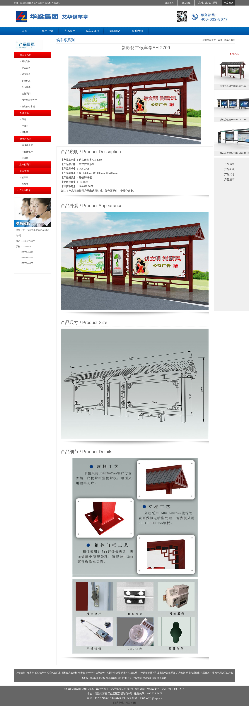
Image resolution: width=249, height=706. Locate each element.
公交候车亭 (40, 672)
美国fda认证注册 (129, 672)
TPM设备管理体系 (147, 672)
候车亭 (30, 672)
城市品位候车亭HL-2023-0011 (234, 119)
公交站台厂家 (54, 672)
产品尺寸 (229, 174)
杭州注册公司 (125, 678)
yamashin (90, 672)
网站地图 (130, 702)
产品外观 (229, 169)
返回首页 (169, 2)
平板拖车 (137, 678)
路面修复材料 (207, 672)
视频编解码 (111, 678)
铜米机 (81, 672)
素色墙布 (161, 678)
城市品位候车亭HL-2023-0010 (234, 153)
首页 (220, 40)
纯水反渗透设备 (97, 678)
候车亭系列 (229, 40)
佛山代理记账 (192, 672)
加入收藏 (186, 2)
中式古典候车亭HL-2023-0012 (234, 86)
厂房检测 (180, 672)
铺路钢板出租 (149, 678)
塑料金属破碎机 (69, 672)
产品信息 (229, 164)
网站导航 (118, 702)
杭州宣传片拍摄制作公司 (108, 672)
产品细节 (229, 179)
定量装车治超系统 (166, 672)
